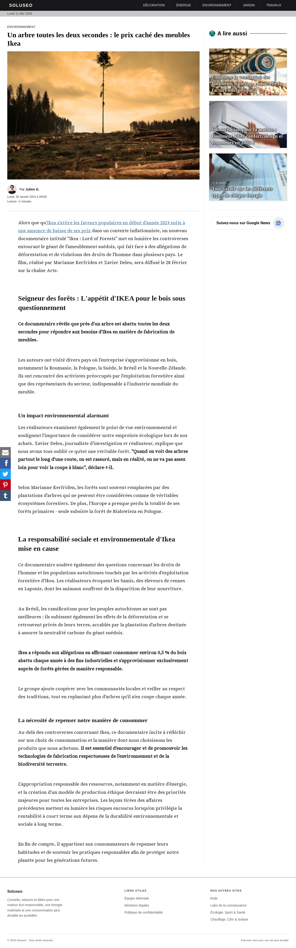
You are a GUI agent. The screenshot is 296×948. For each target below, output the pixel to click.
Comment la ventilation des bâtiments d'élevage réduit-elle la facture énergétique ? (247, 84)
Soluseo (21, 5)
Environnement (216, 5)
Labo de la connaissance (228, 905)
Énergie (183, 5)
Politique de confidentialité (144, 912)
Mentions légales (137, 905)
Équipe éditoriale (137, 898)
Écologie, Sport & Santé (227, 912)
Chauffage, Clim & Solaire (229, 919)
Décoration (154, 5)
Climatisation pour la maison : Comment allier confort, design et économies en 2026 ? (247, 136)
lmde (213, 898)
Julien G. (32, 189)
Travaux (273, 5)
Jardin (249, 5)
